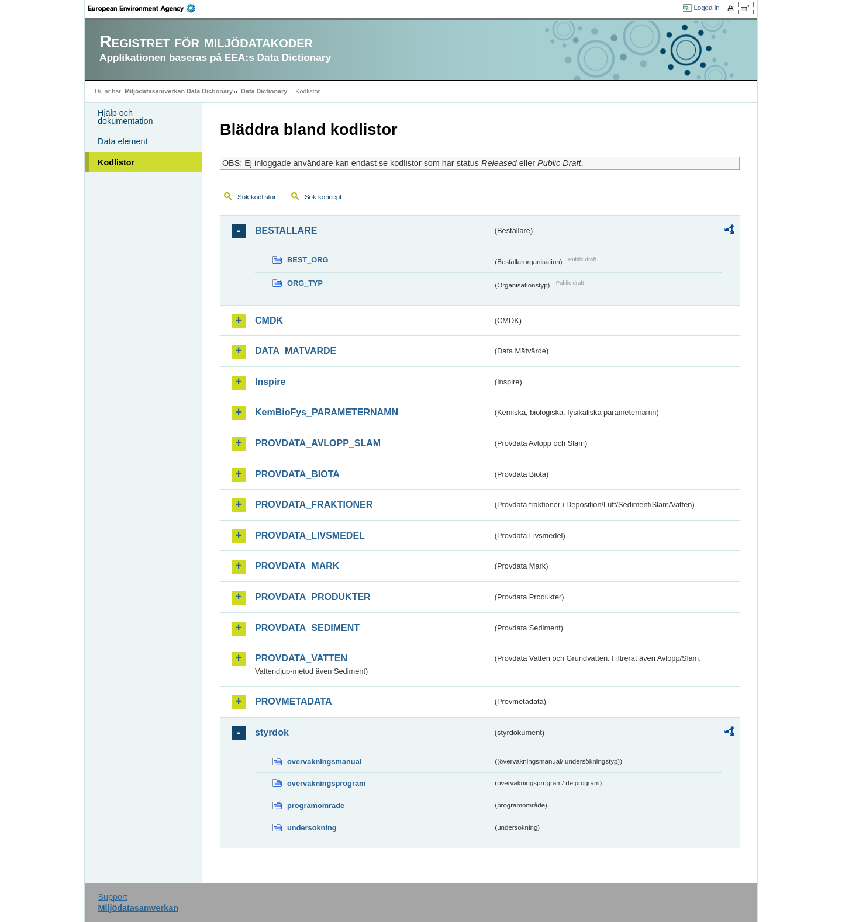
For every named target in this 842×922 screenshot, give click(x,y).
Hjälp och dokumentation (125, 117)
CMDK (269, 320)
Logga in (706, 7)
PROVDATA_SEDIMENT (307, 628)
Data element (123, 141)
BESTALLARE (286, 230)
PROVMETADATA (293, 701)
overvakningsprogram (326, 783)
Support (112, 897)
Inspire (270, 382)
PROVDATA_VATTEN (301, 658)
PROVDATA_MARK (297, 566)
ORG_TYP (305, 283)
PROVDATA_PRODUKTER (313, 597)
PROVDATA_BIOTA (297, 474)
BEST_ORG (307, 259)
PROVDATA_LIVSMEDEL (310, 535)
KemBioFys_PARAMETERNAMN (326, 412)
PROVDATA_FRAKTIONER (313, 504)
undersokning (312, 827)
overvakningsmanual (324, 761)
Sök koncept (323, 196)
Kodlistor (116, 162)
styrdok (272, 732)
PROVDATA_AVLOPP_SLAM (318, 443)
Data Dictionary (264, 91)
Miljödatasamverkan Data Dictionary (179, 91)
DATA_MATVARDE (295, 351)
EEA (145, 8)
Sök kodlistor (256, 196)
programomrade (315, 805)
